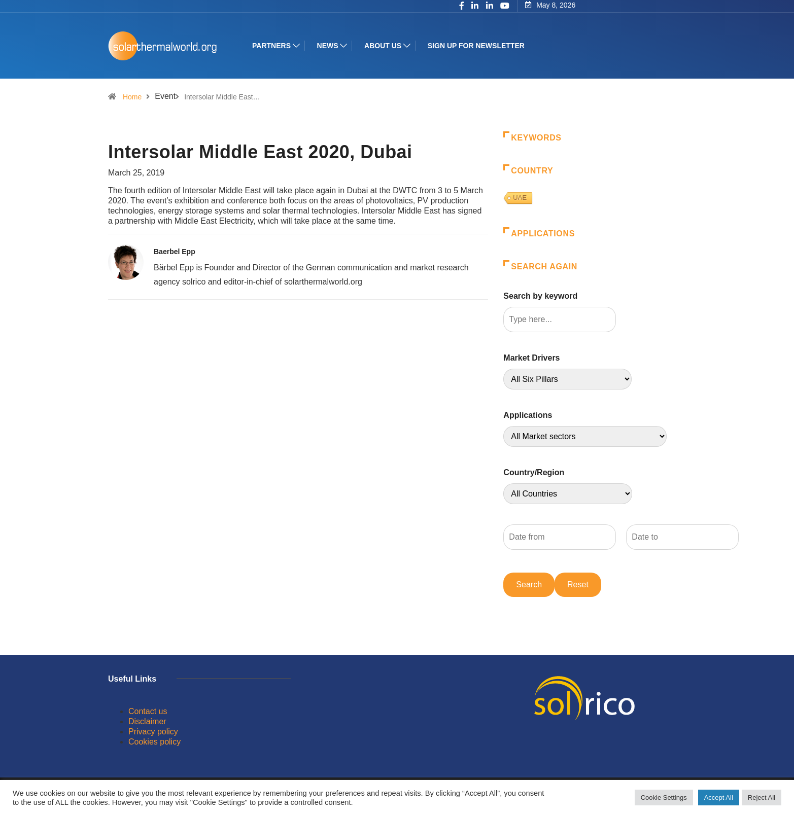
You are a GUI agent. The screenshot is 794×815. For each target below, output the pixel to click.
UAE (520, 197)
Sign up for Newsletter (476, 46)
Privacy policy (153, 731)
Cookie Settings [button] (664, 797)
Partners (271, 46)
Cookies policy (154, 741)
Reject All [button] (761, 797)
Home (132, 97)
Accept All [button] (718, 797)
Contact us (147, 711)
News (327, 46)
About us (382, 46)
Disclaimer (147, 721)
